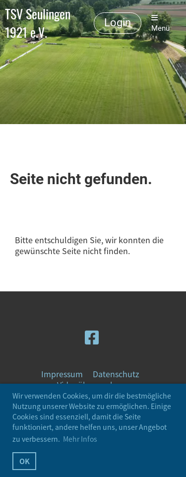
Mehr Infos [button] (80, 439)
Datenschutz (116, 374)
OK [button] (24, 461)
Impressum (62, 374)
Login (117, 22)
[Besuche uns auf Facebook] (92, 336)
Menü (160, 23)
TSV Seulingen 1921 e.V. (37, 23)
